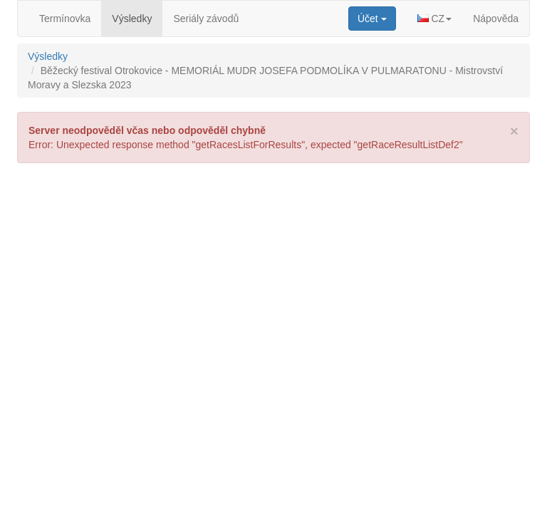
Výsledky (132, 18)
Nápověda (496, 18)
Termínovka (64, 18)
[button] (435, 18)
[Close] (514, 130)
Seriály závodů (206, 18)
